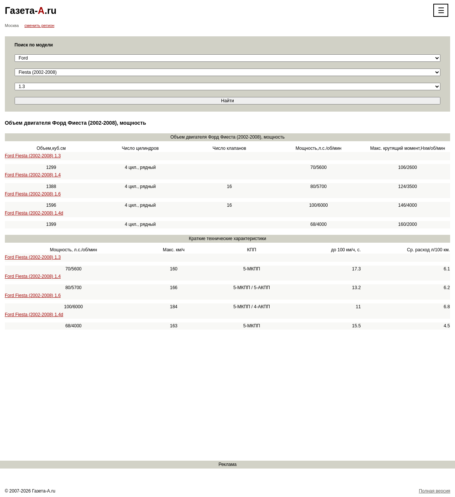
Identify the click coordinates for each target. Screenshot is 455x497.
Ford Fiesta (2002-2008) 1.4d (34, 213)
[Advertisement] (224, 395)
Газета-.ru (31, 10)
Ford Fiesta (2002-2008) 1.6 (33, 194)
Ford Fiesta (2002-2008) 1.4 (33, 175)
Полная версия (434, 491)
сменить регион (39, 25)
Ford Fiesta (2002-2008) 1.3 (33, 155)
